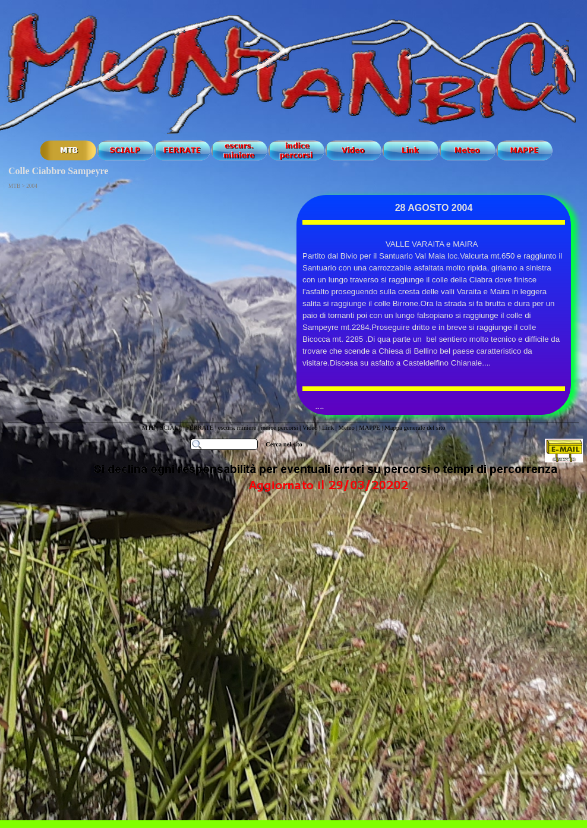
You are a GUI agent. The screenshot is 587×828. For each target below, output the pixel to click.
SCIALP (170, 427)
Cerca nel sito (284, 444)
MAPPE (369, 427)
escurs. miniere (237, 427)
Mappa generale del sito (414, 427)
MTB (149, 427)
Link (328, 427)
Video (309, 427)
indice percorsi (280, 427)
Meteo (346, 427)
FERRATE (200, 427)
